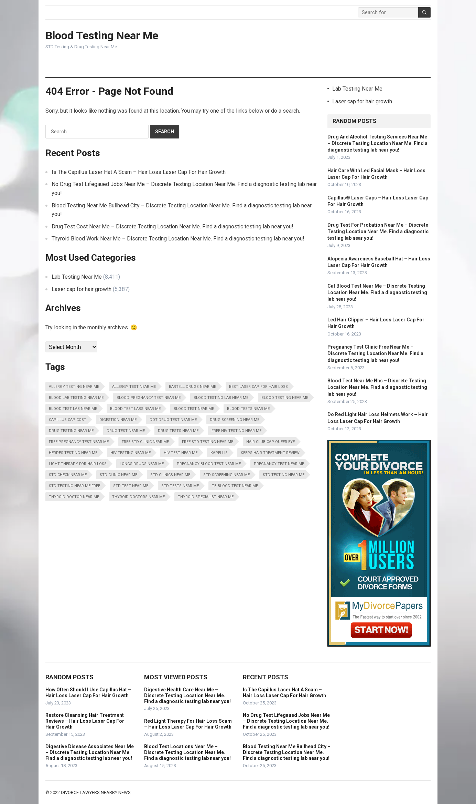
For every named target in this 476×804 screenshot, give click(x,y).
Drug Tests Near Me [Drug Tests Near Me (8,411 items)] (178, 431)
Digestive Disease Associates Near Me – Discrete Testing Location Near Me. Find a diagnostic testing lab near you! (89, 752)
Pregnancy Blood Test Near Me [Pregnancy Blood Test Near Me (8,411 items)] (209, 464)
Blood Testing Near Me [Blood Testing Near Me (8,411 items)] (284, 397)
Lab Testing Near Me (77, 277)
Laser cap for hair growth (81, 289)
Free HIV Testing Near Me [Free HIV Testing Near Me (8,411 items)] (236, 431)
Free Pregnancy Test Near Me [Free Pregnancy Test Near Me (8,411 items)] (79, 442)
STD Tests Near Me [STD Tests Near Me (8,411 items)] (180, 486)
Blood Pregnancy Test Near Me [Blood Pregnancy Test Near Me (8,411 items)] (149, 397)
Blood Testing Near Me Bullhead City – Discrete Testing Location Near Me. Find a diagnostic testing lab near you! (287, 752)
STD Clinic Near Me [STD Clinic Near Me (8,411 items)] (118, 475)
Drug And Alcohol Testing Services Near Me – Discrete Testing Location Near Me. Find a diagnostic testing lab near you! (377, 143)
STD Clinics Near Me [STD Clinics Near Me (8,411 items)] (170, 475)
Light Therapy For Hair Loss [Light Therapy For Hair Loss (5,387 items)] (78, 464)
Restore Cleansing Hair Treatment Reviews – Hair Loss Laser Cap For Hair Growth (84, 721)
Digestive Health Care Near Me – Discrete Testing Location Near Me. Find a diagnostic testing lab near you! (187, 695)
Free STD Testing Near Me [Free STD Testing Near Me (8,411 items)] (207, 442)
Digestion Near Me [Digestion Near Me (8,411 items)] (118, 420)
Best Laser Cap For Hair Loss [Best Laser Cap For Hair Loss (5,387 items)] (258, 386)
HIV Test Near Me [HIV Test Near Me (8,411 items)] (180, 453)
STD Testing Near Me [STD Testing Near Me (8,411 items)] (283, 475)
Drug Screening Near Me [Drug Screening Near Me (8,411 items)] (234, 420)
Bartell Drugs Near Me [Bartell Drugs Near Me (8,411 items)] (192, 386)
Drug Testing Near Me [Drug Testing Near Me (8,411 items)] (71, 431)
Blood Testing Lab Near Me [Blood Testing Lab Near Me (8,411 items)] (221, 397)
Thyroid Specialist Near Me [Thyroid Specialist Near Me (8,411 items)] (206, 497)
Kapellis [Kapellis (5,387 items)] (219, 453)
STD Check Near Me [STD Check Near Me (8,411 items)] (68, 475)
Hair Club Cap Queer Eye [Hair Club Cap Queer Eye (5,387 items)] (270, 442)
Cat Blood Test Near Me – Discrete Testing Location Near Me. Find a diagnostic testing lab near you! (377, 292)
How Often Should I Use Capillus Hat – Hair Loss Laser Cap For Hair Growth (88, 692)
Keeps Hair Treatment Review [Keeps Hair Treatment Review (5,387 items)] (270, 453)
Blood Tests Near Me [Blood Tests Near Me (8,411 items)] (248, 408)
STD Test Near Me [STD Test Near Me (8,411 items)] (130, 486)
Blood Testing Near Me (101, 35)
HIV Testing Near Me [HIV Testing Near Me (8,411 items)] (130, 453)
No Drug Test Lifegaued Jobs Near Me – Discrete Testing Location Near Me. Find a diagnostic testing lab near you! (286, 721)
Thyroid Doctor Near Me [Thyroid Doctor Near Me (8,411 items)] (74, 497)
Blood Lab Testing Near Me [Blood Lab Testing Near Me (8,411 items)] (76, 397)
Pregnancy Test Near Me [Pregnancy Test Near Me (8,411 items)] (279, 464)
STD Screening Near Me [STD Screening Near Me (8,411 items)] (226, 475)
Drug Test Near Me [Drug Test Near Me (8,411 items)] (126, 431)
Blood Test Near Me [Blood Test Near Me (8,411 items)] (194, 408)
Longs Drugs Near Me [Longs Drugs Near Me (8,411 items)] (142, 464)
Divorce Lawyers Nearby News (96, 792)
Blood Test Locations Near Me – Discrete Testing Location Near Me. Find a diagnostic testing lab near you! (187, 752)
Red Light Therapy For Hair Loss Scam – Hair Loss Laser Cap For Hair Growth (188, 724)
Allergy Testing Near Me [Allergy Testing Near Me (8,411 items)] (74, 386)
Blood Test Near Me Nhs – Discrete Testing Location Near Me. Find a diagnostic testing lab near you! (377, 387)
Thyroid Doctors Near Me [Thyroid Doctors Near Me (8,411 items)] (138, 497)
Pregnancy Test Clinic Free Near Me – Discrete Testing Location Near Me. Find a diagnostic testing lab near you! (375, 353)
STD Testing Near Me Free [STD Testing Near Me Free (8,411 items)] (74, 486)
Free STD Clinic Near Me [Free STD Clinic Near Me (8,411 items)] (145, 442)
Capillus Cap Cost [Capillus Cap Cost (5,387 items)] (67, 420)
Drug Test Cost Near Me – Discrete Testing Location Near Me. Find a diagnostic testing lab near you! (172, 226)
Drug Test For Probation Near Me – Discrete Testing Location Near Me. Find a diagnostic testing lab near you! (378, 231)
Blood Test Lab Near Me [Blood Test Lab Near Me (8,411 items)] (73, 408)
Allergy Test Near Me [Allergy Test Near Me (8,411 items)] (134, 386)
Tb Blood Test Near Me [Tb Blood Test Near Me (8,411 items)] (235, 486)
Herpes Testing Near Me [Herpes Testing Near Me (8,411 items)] (73, 453)
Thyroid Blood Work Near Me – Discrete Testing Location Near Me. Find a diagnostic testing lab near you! (178, 238)
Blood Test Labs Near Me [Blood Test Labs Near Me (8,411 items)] (135, 408)
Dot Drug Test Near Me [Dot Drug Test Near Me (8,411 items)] (173, 420)
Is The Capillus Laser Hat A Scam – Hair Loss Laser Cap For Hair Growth (139, 172)
